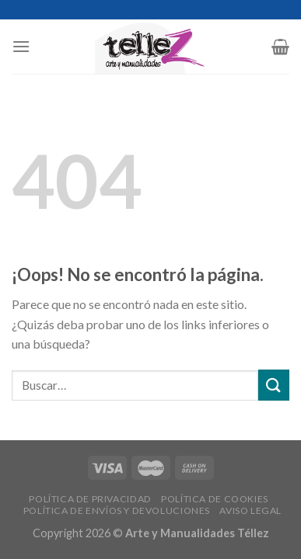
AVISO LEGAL (250, 510)
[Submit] (273, 385)
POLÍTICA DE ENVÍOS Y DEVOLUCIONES (116, 510)
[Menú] (21, 46)
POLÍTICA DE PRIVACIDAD (90, 499)
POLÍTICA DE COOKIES (214, 499)
